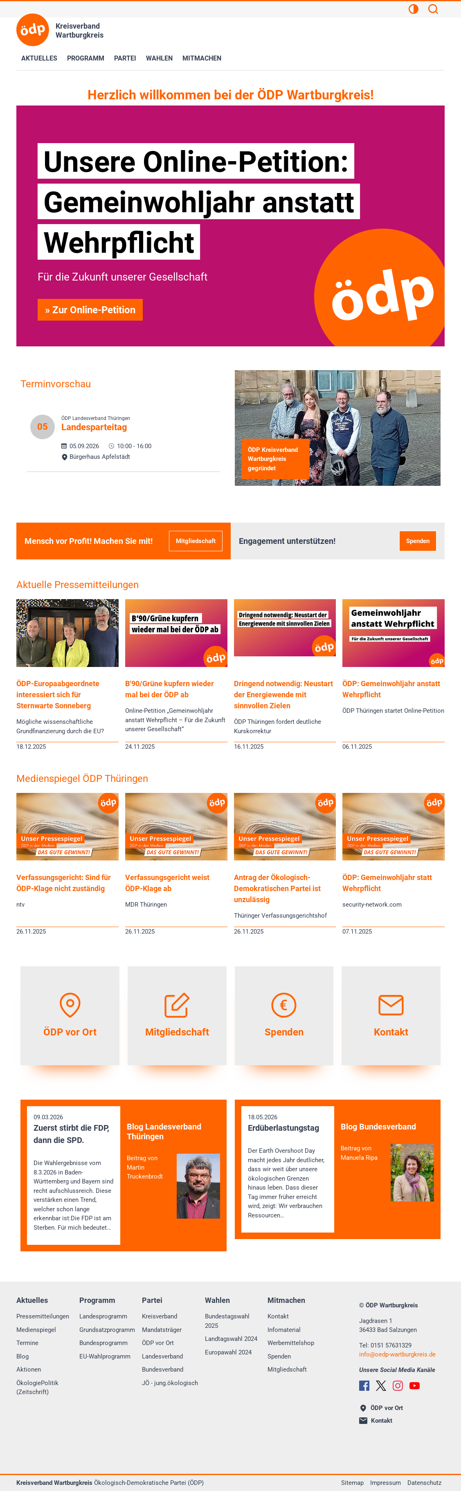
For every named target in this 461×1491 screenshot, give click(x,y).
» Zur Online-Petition (90, 310)
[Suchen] (433, 10)
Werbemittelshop (291, 1343)
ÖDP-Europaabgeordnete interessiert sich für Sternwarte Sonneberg (57, 694)
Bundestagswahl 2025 (227, 1321)
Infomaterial (284, 1330)
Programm (85, 58)
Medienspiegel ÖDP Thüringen (82, 778)
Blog (22, 1356)
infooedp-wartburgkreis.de (397, 1354)
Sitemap (352, 1483)
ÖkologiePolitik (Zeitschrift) (37, 1387)
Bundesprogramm (103, 1343)
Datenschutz (424, 1483)
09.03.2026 (74, 1173)
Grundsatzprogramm (107, 1330)
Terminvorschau (55, 384)
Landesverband (162, 1356)
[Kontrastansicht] (413, 10)
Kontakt (278, 1316)
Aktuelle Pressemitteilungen (77, 585)
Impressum (385, 1483)
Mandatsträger (162, 1330)
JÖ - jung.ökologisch (170, 1383)
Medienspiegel (36, 1330)
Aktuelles (39, 58)
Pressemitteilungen (42, 1316)
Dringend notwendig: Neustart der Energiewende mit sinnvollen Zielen (283, 694)
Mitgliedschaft (196, 541)
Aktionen (28, 1369)
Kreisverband (159, 1316)
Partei (125, 58)
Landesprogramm (103, 1316)
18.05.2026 (288, 1167)
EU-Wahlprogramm (104, 1356)
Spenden (418, 541)
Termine (27, 1343)
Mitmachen (201, 58)
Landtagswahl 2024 (231, 1339)
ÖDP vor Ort (158, 1343)
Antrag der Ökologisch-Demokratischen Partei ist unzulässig (277, 888)
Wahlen (159, 58)
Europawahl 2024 (228, 1352)
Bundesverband (162, 1369)
